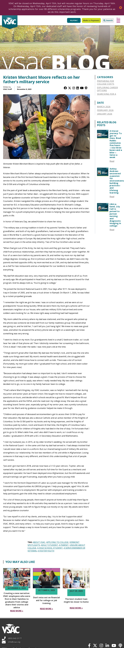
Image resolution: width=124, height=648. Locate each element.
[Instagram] (73, 88)
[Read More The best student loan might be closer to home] (76, 608)
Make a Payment (91, 20)
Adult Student (49, 545)
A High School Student (50, 548)
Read (112, 161)
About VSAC (39, 542)
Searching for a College (106, 95)
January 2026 (104, 114)
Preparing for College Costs (105, 82)
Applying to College (57, 542)
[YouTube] (82, 88)
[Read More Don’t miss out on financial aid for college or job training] (46, 608)
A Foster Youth (46, 550)
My (74, 20)
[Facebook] (65, 88)
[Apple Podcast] (86, 88)
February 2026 (105, 110)
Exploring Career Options (107, 89)
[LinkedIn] (77, 88)
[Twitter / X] (69, 88)
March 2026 (103, 106)
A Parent (64, 545)
